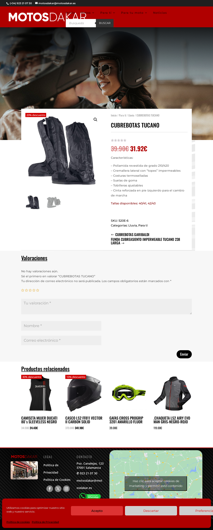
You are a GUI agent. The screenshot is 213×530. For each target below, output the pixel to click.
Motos (85, 13)
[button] (95, 117)
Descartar (151, 511)
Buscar (104, 23)
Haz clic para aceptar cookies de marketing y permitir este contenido (155, 483)
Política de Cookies (57, 480)
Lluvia (131, 113)
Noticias (160, 13)
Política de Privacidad (45, 522)
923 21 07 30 (88, 473)
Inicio (70, 13)
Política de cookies (18, 522)
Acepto (97, 511)
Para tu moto (132, 13)
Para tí (105, 13)
